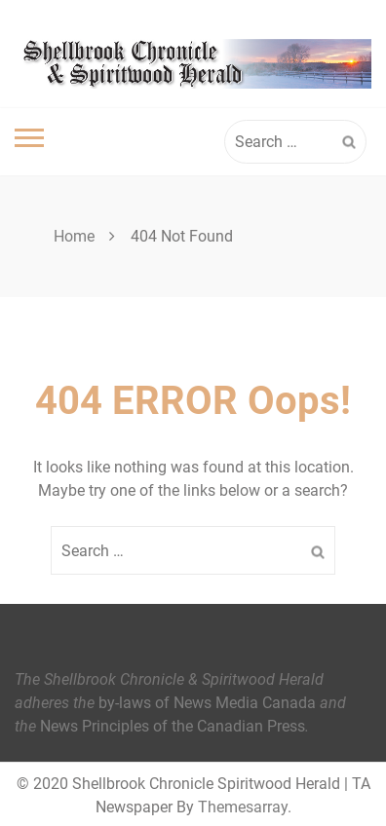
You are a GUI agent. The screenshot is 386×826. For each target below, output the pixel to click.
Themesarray (243, 807)
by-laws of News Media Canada (207, 703)
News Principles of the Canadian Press (172, 726)
